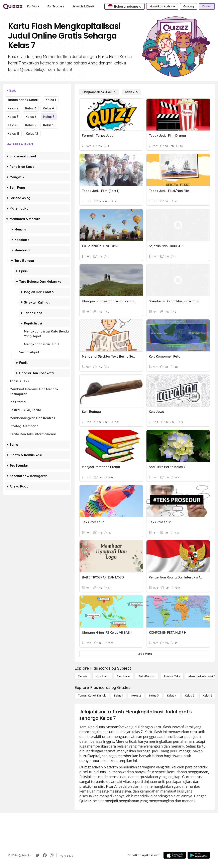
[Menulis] (83, 676)
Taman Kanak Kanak (23, 100)
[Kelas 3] (154, 695)
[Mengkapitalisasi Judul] (99, 92)
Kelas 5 (13, 117)
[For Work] (33, 6)
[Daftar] (207, 6)
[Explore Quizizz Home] (12, 6)
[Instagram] (51, 855)
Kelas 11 (13, 134)
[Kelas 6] (207, 695)
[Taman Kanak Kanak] (92, 695)
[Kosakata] (102, 676)
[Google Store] (199, 855)
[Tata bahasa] (147, 676)
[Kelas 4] (172, 695)
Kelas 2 (12, 108)
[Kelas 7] (131, 92)
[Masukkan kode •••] (162, 6)
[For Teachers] (56, 6)
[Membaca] (123, 676)
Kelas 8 (12, 125)
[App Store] (175, 855)
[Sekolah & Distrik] (83, 6)
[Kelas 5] (190, 695)
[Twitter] (37, 855)
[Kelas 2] (136, 695)
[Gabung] (188, 6)
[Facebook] (45, 855)
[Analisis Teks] (171, 676)
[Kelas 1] (118, 695)
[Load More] (144, 654)
